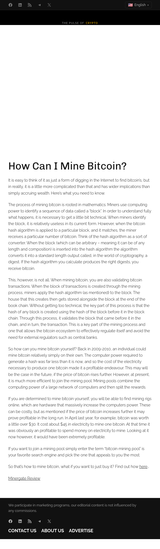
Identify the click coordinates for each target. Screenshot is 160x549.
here (143, 466)
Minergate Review (24, 478)
